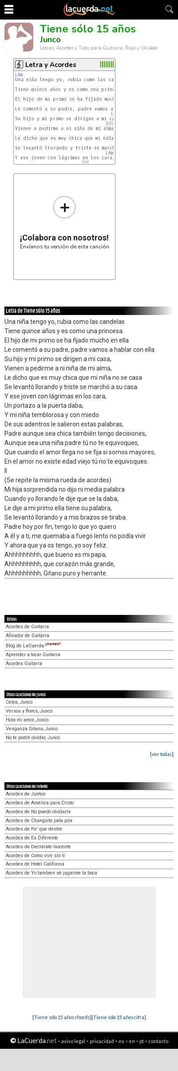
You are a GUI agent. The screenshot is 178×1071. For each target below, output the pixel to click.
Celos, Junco (19, 702)
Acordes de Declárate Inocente (38, 847)
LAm (19, 75)
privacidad (102, 1041)
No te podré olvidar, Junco (33, 737)
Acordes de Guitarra (27, 627)
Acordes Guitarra (24, 663)
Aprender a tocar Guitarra (33, 655)
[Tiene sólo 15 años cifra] (118, 1017)
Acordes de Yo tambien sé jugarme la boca (51, 873)
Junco (50, 39)
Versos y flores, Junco (29, 711)
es (121, 1041)
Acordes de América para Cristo (40, 803)
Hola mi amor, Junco (27, 720)
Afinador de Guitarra (27, 635)
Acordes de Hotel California (35, 864)
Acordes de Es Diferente (32, 838)
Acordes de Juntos (25, 794)
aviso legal (73, 1041)
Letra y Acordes (50, 64)
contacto (158, 1041)
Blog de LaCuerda (33, 646)
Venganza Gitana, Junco (32, 729)
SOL (110, 123)
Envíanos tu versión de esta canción (64, 222)
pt (141, 1041)
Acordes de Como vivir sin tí (35, 855)
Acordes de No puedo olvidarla (38, 812)
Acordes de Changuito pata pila (39, 820)
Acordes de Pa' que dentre (34, 829)
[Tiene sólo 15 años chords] (61, 1017)
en (132, 1041)
